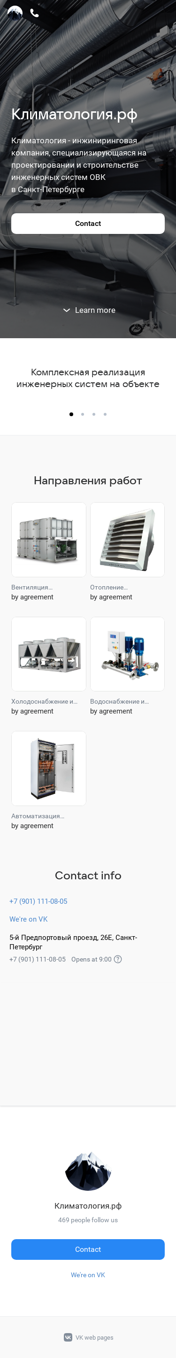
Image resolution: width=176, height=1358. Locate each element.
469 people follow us (88, 1220)
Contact (88, 223)
